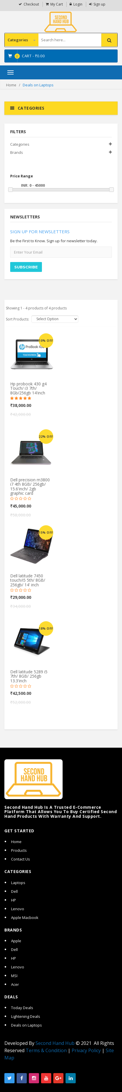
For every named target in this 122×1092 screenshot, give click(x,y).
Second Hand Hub (55, 1043)
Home (11, 85)
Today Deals (22, 1007)
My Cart (56, 4)
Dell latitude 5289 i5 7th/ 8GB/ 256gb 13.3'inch (28, 679)
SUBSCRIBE (26, 267)
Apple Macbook (24, 917)
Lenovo (17, 908)
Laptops (18, 882)
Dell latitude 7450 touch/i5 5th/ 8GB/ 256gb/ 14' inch (27, 583)
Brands (16, 152)
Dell (14, 891)
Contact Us (20, 859)
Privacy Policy (86, 1050)
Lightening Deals (25, 1016)
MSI (14, 975)
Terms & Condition (46, 1050)
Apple (16, 940)
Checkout (31, 4)
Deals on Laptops (26, 1025)
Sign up (99, 4)
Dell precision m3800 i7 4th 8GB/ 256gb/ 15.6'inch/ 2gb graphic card (30, 489)
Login (77, 4)
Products (19, 850)
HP (13, 900)
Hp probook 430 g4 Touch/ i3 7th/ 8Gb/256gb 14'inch (28, 391)
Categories (22, 39)
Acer (15, 984)
